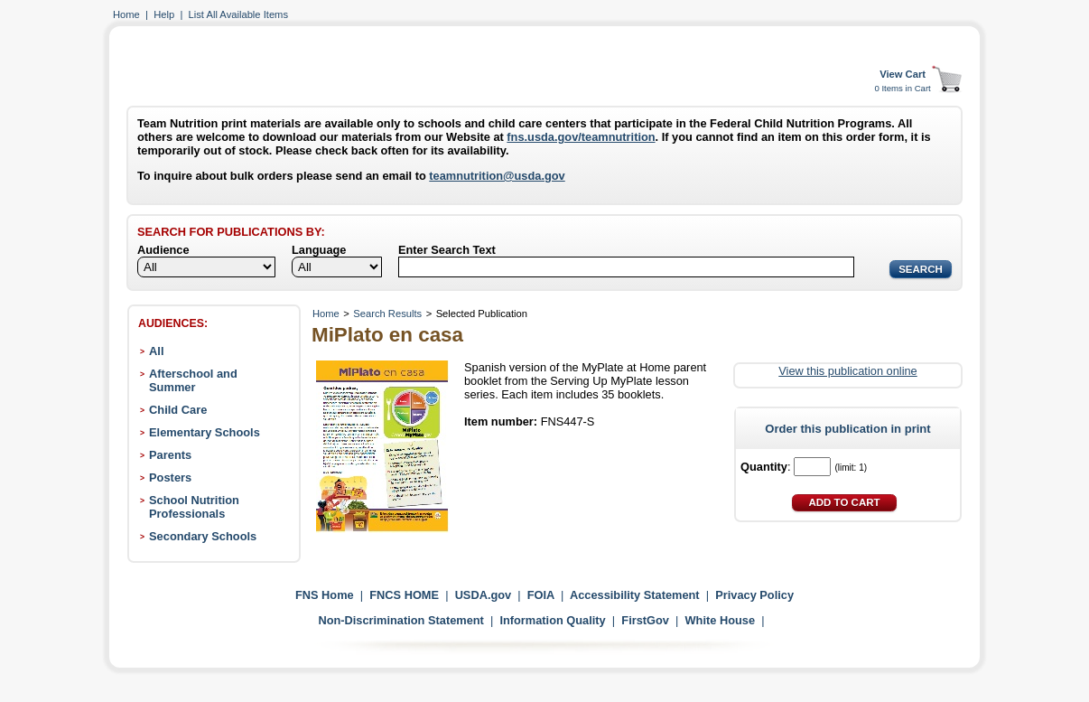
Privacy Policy (754, 595)
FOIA (540, 595)
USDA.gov (483, 595)
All (156, 351)
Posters (170, 477)
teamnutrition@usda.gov (496, 176)
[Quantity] (812, 466)
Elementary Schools (204, 432)
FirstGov (645, 620)
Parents (170, 455)
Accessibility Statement (635, 595)
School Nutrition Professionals (194, 506)
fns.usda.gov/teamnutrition (581, 137)
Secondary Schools (202, 536)
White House (720, 620)
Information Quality (552, 620)
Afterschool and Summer (193, 380)
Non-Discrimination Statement (400, 620)
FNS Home (324, 595)
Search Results (387, 313)
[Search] (626, 267)
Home (126, 14)
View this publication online (847, 371)
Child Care (178, 410)
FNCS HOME (404, 595)
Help (164, 14)
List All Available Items (238, 14)
